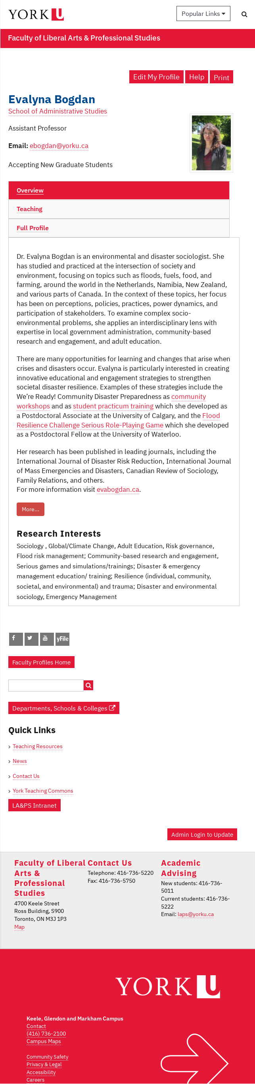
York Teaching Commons (43, 790)
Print (221, 77)
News (20, 760)
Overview (30, 190)
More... (30, 509)
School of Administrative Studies (57, 111)
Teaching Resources (38, 746)
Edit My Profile (156, 76)
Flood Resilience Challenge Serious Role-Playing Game (118, 420)
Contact (36, 1026)
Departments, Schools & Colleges (63, 708)
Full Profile (33, 228)
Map (19, 926)
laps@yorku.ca (196, 914)
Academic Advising (181, 868)
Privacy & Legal (44, 1064)
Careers (35, 1079)
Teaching (29, 209)
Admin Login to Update (202, 834)
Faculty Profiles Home (41, 662)
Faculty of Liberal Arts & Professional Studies (50, 878)
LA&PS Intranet (34, 805)
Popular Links (203, 13)
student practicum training (113, 406)
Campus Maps (44, 1041)
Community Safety (47, 1056)
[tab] (119, 190)
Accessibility (41, 1072)
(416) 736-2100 (46, 1033)
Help (196, 76)
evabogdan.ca (118, 489)
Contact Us (26, 776)
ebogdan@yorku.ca (59, 145)
